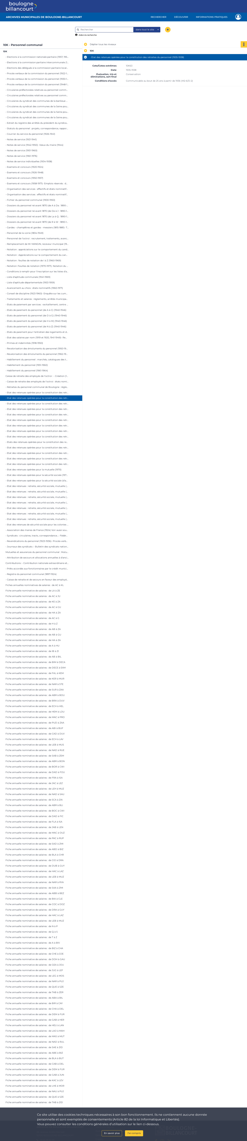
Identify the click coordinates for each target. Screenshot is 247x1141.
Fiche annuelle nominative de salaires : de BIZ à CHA (34, 948)
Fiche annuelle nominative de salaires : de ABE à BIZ (34, 1052)
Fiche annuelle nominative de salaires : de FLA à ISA (34, 821)
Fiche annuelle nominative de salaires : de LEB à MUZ (35, 876)
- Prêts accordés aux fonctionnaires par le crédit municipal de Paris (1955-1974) (37, 568)
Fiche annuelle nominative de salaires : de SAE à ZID (34, 1047)
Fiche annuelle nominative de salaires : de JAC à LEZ (34, 783)
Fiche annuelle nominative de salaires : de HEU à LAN (35, 1025)
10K (5, 51)
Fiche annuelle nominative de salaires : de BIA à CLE (34, 898)
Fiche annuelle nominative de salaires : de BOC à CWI (35, 810)
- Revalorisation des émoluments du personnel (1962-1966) (37, 354)
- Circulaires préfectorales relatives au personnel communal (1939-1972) (37, 95)
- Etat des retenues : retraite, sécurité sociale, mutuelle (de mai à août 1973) (37, 508)
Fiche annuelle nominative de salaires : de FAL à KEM (35, 673)
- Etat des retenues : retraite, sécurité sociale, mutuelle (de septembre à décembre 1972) (37, 497)
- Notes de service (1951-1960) (21, 150)
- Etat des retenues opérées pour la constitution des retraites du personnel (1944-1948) (37, 409)
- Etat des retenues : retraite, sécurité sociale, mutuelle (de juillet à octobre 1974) (37, 519)
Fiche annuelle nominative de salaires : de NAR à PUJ (35, 981)
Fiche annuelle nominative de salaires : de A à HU (32, 645)
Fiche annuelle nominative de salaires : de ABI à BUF (34, 728)
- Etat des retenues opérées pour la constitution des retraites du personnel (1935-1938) (37, 398)
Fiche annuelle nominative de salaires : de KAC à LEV (34, 1080)
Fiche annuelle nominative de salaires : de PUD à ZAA (35, 722)
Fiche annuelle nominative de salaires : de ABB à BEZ (35, 893)
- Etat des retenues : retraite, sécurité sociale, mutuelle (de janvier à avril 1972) (37, 486)
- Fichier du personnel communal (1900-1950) (30, 200)
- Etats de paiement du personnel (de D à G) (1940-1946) (36, 315)
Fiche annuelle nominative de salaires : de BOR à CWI (35, 766)
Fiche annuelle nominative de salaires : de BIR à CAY (34, 1003)
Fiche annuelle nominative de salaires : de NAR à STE (34, 684)
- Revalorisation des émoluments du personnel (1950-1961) (37, 348)
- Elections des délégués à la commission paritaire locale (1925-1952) (37, 67)
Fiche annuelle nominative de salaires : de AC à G (32, 618)
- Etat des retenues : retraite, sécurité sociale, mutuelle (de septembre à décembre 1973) (37, 513)
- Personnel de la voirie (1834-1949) (25, 233)
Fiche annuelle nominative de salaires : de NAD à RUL (35, 1041)
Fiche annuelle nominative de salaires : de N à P (32, 926)
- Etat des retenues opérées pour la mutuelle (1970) (33, 469)
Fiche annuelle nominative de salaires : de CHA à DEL (35, 1008)
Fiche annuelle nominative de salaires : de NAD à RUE (35, 750)
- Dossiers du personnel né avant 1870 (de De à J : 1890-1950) (37, 211)
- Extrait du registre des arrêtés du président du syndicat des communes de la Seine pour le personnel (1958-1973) (37, 123)
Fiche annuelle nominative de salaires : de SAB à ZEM (35, 755)
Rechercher (158, 17)
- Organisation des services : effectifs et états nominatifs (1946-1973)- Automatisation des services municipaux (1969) (37, 194)
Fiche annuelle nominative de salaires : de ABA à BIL (34, 997)
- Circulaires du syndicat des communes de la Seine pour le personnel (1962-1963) (37, 106)
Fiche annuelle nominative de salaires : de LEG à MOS (35, 975)
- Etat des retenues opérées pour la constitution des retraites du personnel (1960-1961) (37, 447)
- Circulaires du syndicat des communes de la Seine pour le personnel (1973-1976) (37, 117)
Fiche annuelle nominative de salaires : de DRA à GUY (35, 909)
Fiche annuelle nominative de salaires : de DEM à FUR (35, 1014)
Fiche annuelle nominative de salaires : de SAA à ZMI (34, 887)
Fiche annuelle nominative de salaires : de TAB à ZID (34, 1102)
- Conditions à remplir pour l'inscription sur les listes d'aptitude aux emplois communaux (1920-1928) (37, 271)
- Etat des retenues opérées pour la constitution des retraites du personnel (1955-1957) (37, 436)
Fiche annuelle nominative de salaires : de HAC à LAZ (35, 871)
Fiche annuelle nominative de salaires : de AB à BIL (33, 656)
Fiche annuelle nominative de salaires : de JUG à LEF (34, 970)
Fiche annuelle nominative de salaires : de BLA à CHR (35, 854)
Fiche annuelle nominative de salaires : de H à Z (32, 623)
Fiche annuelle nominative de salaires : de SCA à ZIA (34, 799)
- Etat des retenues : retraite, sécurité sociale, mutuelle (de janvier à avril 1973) (37, 502)
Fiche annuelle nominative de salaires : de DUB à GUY (35, 865)
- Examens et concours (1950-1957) (24, 178)
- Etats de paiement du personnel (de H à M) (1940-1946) (36, 321)
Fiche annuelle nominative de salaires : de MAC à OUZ (35, 832)
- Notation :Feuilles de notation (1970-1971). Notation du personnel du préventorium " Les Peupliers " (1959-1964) (37, 266)
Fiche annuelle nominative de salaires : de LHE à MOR (35, 1085)
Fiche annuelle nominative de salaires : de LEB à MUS (35, 744)
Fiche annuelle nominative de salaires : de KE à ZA (33, 601)
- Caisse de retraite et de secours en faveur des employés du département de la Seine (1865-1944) (37, 579)
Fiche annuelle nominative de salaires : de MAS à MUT (35, 1036)
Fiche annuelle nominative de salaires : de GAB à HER (35, 1019)
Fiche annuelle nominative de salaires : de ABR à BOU (35, 695)
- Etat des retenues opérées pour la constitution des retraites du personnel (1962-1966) (37, 453)
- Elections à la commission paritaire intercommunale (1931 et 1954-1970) (37, 62)
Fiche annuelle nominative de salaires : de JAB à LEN (34, 827)
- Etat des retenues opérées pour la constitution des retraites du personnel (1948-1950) (37, 414)
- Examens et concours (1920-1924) (24, 167)
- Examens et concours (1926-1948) (25, 172)
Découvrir (181, 17)
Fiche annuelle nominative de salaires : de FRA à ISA (34, 777)
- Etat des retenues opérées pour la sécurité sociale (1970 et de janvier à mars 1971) (37, 475)
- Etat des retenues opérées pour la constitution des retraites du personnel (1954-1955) (37, 431)
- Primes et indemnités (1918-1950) (24, 343)
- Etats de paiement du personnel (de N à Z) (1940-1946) (36, 326)
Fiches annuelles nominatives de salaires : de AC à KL (35, 585)
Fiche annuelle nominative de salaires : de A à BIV (33, 942)
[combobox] (147, 30)
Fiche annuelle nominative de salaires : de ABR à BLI (34, 805)
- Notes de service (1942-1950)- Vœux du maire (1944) (34, 145)
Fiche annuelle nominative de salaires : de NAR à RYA (35, 882)
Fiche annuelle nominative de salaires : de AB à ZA (33, 629)
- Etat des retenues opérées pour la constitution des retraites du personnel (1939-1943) (37, 403)
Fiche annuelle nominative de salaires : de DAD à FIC (34, 816)
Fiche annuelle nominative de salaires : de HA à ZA (33, 612)
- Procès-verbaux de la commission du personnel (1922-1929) (37, 73)
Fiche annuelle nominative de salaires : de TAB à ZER (34, 992)
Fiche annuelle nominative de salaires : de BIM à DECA (35, 662)
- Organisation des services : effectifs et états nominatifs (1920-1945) (37, 189)
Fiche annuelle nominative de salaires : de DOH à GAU (35, 959)
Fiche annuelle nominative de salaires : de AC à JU (33, 596)
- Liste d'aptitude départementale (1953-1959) (30, 282)
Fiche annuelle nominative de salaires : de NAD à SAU (35, 794)
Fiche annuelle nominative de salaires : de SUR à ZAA (35, 689)
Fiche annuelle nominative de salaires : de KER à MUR (35, 678)
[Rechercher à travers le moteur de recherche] (106, 29)
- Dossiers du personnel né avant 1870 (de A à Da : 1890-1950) (37, 205)
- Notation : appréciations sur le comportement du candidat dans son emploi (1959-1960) (37, 249)
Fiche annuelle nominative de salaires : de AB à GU (33, 634)
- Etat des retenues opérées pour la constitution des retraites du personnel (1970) (37, 464)
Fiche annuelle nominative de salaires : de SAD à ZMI (34, 843)
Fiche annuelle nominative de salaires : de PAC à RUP (35, 838)
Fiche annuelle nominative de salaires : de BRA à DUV (35, 700)
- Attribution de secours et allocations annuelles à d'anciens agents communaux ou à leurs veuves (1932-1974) (37, 557)
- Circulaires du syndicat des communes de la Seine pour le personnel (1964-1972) (37, 112)
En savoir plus (112, 1133)
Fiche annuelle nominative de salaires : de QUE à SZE (35, 986)
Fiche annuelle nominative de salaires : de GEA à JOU (35, 964)
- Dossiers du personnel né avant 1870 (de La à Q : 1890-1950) (37, 216)
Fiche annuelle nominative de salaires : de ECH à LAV (34, 739)
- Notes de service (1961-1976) (21, 156)
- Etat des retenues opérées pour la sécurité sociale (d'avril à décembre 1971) (37, 480)
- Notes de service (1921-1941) (21, 139)
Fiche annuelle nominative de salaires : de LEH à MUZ (35, 788)
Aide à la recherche (88, 35)
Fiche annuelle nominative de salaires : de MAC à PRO (35, 717)
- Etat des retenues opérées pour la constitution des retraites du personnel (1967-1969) (37, 458)
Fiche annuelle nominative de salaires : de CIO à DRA (35, 860)
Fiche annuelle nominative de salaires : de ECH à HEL (35, 706)
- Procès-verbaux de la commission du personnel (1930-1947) (37, 79)
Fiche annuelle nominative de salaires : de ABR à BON (35, 761)
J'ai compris (134, 1133)
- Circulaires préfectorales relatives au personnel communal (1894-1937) (37, 90)
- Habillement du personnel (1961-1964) (27, 370)
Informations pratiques (211, 17)
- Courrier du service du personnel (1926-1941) (30, 134)
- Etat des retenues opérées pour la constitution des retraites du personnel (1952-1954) (37, 425)
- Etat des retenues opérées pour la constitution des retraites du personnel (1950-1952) (37, 420)
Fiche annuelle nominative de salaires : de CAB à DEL (35, 1063)
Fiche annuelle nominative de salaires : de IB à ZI (32, 651)
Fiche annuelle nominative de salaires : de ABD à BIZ (34, 849)
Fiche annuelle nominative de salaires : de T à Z (31, 937)
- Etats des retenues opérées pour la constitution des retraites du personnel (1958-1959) (37, 442)
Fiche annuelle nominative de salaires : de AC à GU (33, 607)
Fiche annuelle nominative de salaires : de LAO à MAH (35, 1030)
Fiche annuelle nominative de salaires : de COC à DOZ (35, 904)
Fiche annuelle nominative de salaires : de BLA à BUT (35, 1058)
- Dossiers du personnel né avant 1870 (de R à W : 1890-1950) (37, 222)
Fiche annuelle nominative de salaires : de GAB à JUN (35, 1074)
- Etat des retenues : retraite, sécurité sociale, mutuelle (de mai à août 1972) (37, 491)
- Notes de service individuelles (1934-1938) (29, 161)
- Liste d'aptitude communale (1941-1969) (28, 277)
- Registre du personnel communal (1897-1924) (31, 574)
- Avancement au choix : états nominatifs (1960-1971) (34, 288)
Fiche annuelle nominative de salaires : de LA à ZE (33, 590)
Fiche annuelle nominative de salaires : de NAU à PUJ (35, 1091)
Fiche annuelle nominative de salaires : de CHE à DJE (35, 953)
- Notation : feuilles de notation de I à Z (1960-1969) (33, 260)
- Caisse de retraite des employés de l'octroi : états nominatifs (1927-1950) (37, 381)
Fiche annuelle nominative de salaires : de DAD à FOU (35, 772)
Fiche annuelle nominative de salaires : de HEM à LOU (35, 711)
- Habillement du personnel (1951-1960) (27, 365)
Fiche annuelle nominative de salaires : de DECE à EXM (36, 667)
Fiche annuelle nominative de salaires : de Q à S (32, 931)
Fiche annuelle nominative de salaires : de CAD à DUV (35, 733)
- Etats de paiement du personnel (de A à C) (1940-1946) (36, 310)
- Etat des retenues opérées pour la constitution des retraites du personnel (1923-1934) (37, 392)
